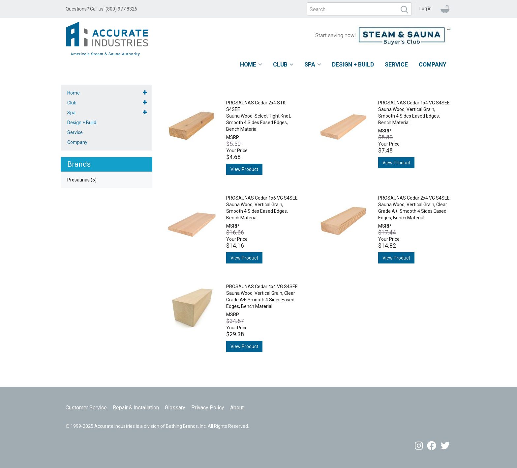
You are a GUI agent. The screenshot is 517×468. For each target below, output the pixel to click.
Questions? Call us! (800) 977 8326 (101, 9)
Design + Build (353, 64)
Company (432, 64)
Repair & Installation (136, 407)
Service (396, 64)
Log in (425, 8)
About (237, 407)
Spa (309, 64)
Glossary (175, 407)
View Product (244, 169)
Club (280, 64)
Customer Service (86, 407)
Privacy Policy (207, 407)
